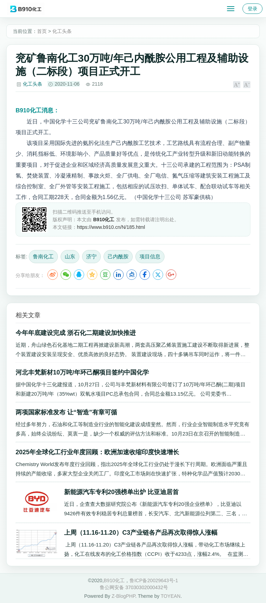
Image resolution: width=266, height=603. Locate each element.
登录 (252, 8)
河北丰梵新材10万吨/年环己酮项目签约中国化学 (82, 372)
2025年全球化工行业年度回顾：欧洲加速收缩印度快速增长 (97, 452)
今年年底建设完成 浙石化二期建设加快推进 (76, 332)
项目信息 (150, 256)
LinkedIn (118, 274)
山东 (70, 256)
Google (171, 274)
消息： (37, 110)
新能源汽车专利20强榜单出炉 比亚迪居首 (121, 492)
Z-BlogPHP (123, 596)
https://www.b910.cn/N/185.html (111, 227)
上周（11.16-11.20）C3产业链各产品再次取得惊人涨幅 (141, 532)
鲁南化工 (43, 256)
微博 (52, 274)
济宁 (91, 256)
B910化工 (114, 580)
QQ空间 (92, 274)
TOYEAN (170, 596)
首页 (42, 31)
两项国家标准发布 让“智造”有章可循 (66, 412)
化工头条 (62, 31)
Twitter (158, 274)
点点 (131, 274)
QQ (79, 274)
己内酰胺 (118, 256)
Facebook (145, 274)
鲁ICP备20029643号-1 (154, 580)
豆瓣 (105, 274)
